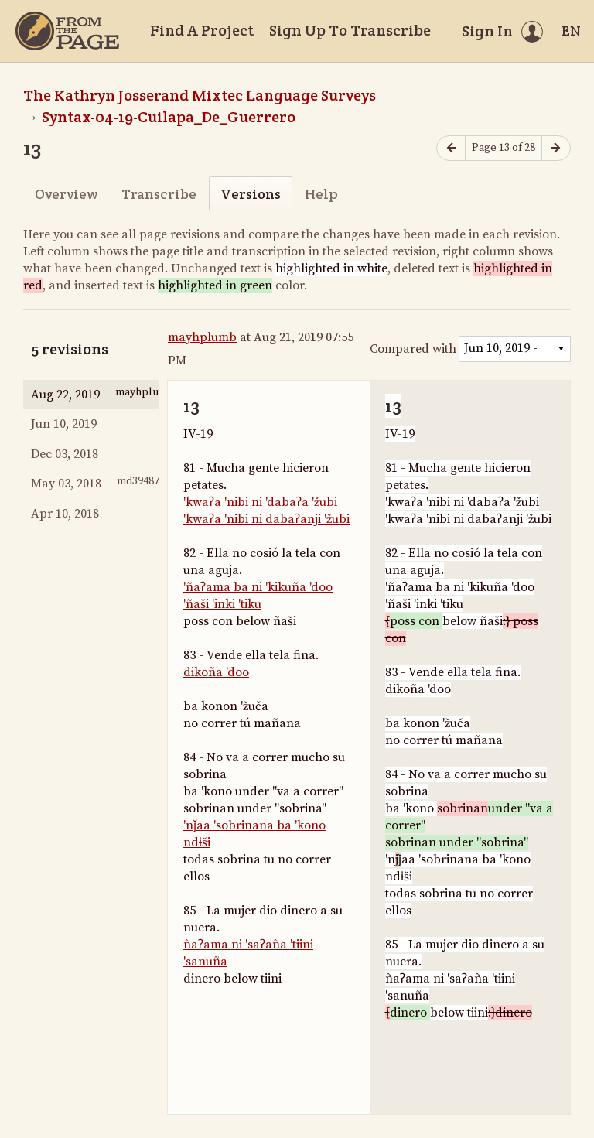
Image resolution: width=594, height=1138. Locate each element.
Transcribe (158, 194)
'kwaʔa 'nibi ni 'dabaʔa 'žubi (260, 502)
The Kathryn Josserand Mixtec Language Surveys (199, 95)
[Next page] (556, 148)
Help (321, 194)
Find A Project (202, 30)
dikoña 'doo (216, 672)
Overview (66, 194)
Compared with (413, 349)
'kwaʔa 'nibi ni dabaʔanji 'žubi (266, 519)
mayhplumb (202, 337)
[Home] (67, 31)
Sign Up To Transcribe (350, 30)
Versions (250, 194)
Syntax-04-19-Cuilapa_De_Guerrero (168, 117)
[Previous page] (451, 148)
